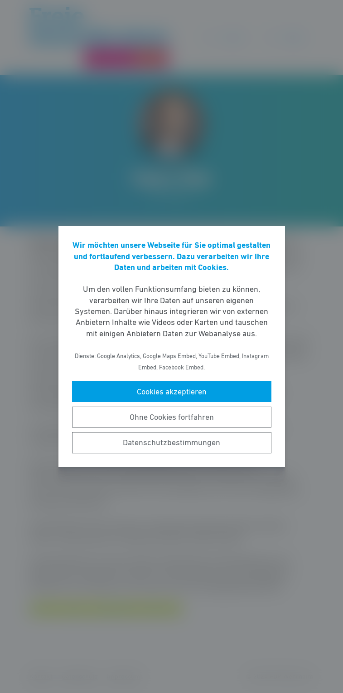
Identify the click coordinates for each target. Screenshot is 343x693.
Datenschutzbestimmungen (171, 442)
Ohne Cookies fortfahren (172, 417)
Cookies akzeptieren (172, 392)
